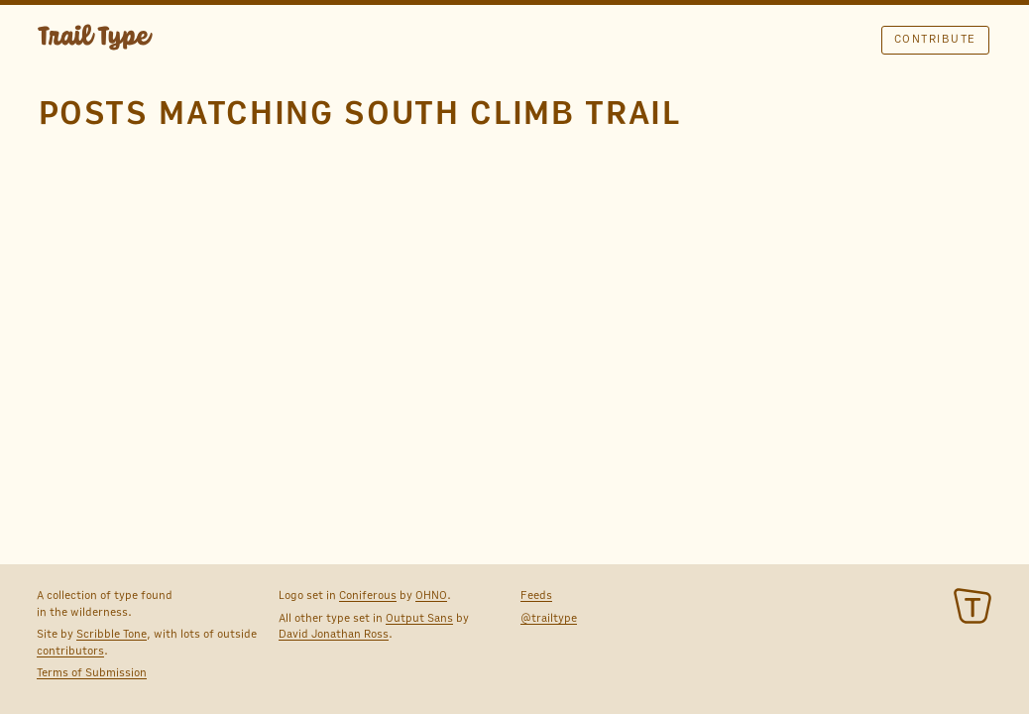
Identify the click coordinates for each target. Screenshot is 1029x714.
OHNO (431, 595)
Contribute (935, 39)
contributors (70, 650)
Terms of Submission (92, 672)
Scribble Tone (111, 634)
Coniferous (368, 595)
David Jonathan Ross (334, 634)
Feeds (536, 595)
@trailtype (548, 618)
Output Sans (419, 618)
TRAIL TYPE (95, 40)
